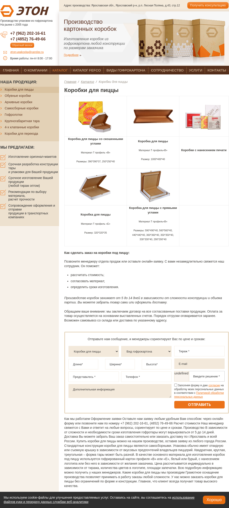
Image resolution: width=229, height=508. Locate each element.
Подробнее (71, 55)
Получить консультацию (208, 5)
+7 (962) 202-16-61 (28, 33)
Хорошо (214, 499)
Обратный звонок (22, 45)
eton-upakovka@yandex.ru (27, 52)
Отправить (199, 404)
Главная (70, 82)
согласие (214, 385)
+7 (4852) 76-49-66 (28, 39)
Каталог (87, 82)
